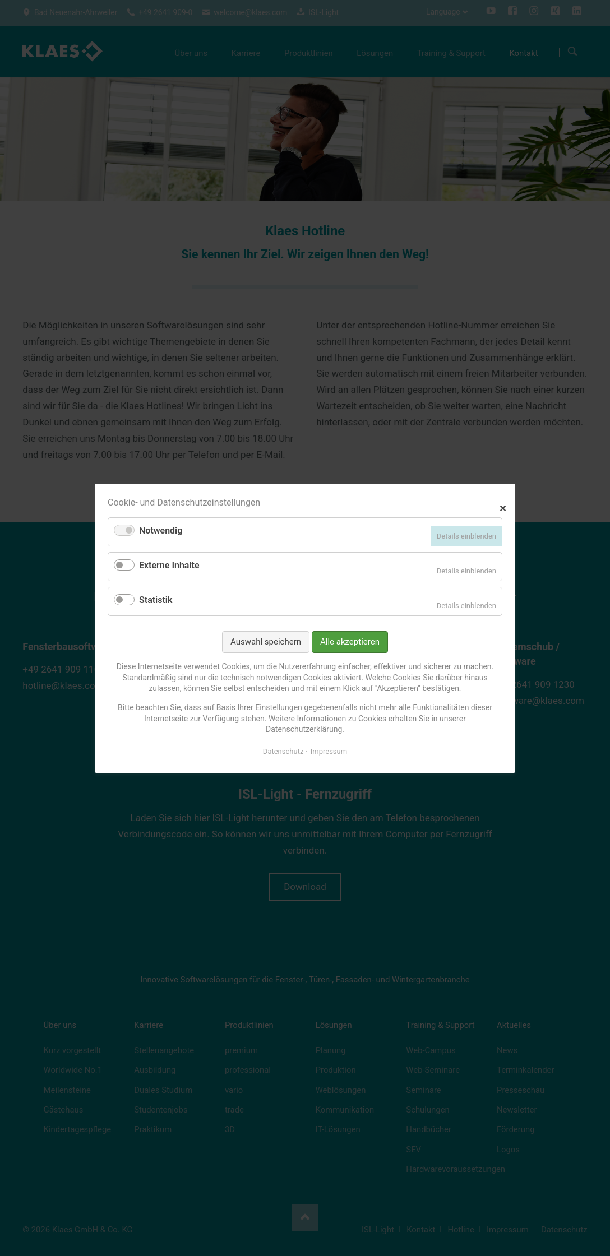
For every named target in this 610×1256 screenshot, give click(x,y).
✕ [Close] (502, 507)
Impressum (329, 751)
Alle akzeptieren (350, 641)
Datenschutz (283, 751)
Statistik (155, 600)
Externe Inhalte (169, 565)
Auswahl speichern (265, 641)
